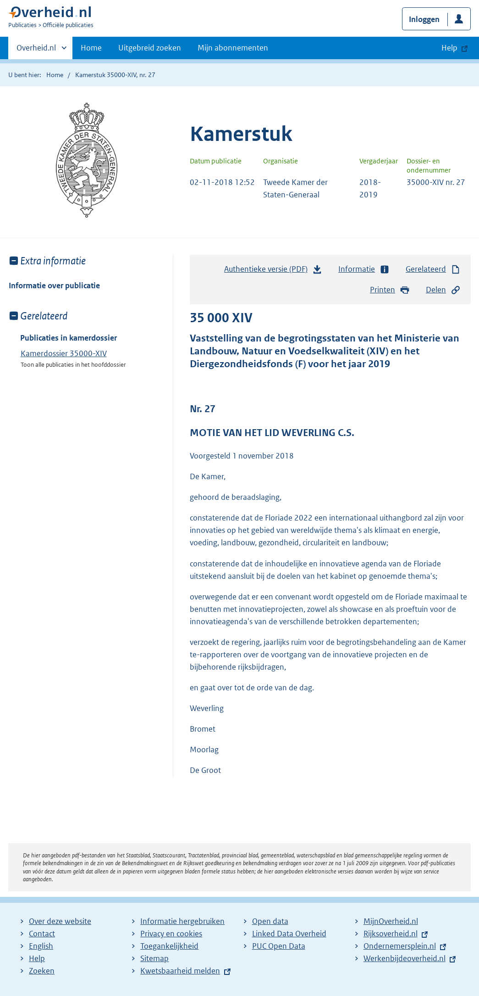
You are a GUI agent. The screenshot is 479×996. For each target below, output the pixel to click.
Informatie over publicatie (54, 285)
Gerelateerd (433, 269)
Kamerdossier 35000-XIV (64, 353)
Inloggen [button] (424, 19)
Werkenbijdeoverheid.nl (404, 958)
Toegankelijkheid (169, 946)
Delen (443, 290)
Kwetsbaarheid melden (180, 971)
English (41, 946)
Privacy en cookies (171, 934)
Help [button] (449, 48)
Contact (42, 934)
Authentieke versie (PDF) (273, 271)
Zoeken (42, 971)
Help (37, 958)
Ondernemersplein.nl (399, 946)
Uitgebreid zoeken (149, 48)
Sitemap (154, 958)
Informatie (364, 269)
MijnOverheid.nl (390, 921)
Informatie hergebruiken (182, 921)
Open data (270, 921)
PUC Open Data (278, 946)
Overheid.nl (36, 50)
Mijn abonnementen (233, 48)
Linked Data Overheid (289, 934)
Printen (390, 290)
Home (91, 48)
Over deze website (60, 921)
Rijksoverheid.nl (390, 934)
